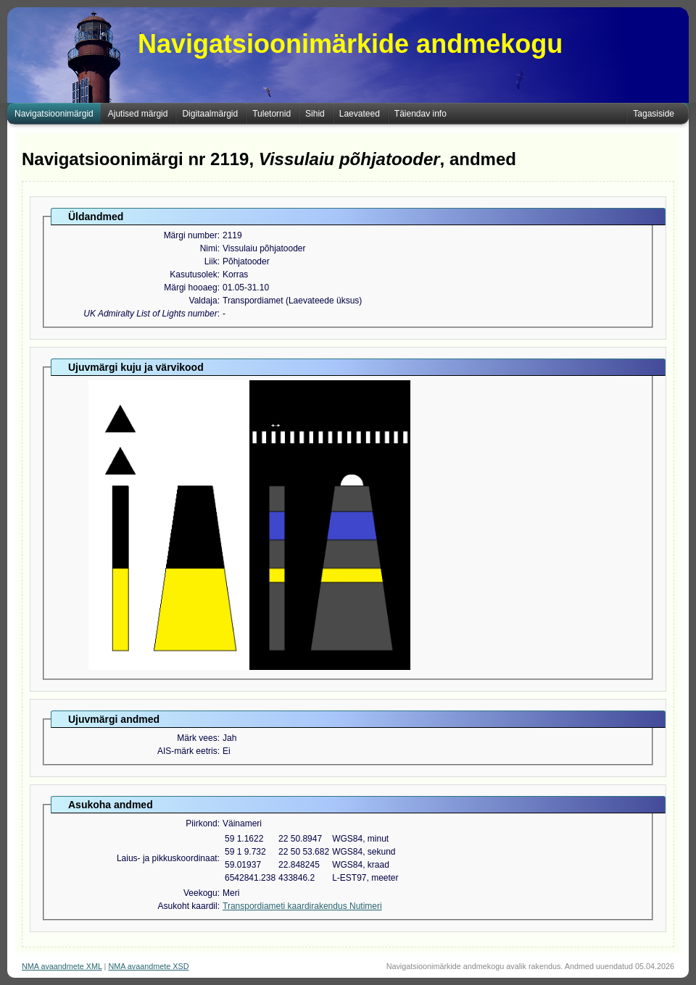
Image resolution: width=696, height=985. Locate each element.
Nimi (209, 248)
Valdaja (203, 301)
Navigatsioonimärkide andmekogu (350, 44)
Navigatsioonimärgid (54, 114)
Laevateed (359, 114)
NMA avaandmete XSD (148, 966)
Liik (211, 261)
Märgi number (191, 235)
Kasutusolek (193, 274)
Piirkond (201, 823)
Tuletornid (271, 114)
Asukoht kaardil (188, 906)
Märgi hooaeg (190, 287)
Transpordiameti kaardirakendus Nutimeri (302, 906)
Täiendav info (420, 114)
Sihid (315, 114)
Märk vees (197, 738)
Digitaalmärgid (210, 114)
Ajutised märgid (138, 114)
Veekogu (200, 893)
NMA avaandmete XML (62, 966)
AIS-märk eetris (187, 751)
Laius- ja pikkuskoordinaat (167, 858)
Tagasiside (653, 114)
